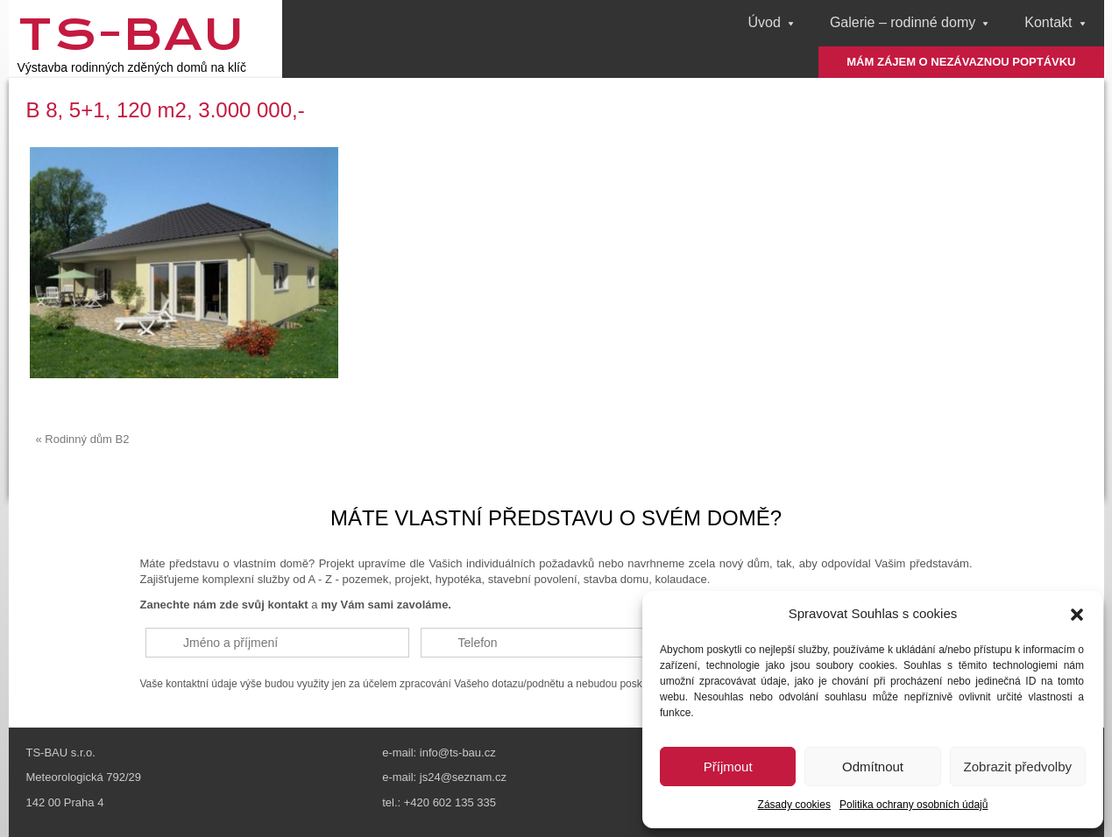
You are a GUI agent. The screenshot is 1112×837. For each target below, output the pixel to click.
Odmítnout (872, 766)
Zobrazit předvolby (1018, 766)
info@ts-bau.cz (458, 752)
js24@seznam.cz (463, 777)
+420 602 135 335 (450, 802)
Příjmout (728, 766)
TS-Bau (131, 34)
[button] (1077, 614)
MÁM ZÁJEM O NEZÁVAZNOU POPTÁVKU (960, 61)
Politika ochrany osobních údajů (913, 804)
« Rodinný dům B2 (83, 439)
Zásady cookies (794, 804)
